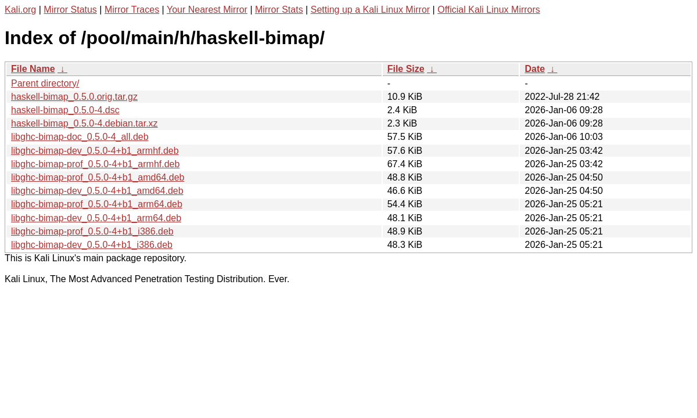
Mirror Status (70, 10)
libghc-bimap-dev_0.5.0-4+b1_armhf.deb (95, 151)
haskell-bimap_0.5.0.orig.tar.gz (74, 97)
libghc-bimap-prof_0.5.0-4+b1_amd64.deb (97, 177)
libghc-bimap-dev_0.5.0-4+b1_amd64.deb (97, 191)
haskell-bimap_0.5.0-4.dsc (65, 110)
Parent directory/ (45, 83)
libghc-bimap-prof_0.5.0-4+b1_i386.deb (92, 231)
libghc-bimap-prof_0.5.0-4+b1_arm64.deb (96, 204)
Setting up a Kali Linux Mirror (370, 10)
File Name (33, 69)
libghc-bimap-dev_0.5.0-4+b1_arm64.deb (96, 218)
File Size (406, 69)
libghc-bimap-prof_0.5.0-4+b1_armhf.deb (95, 164)
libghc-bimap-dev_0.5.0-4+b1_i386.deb (92, 245)
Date (534, 69)
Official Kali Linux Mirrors (488, 10)
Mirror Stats (279, 10)
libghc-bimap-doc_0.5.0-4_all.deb (80, 137)
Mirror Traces (132, 10)
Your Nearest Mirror (207, 10)
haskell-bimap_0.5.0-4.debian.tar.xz (84, 123)
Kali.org (20, 10)
